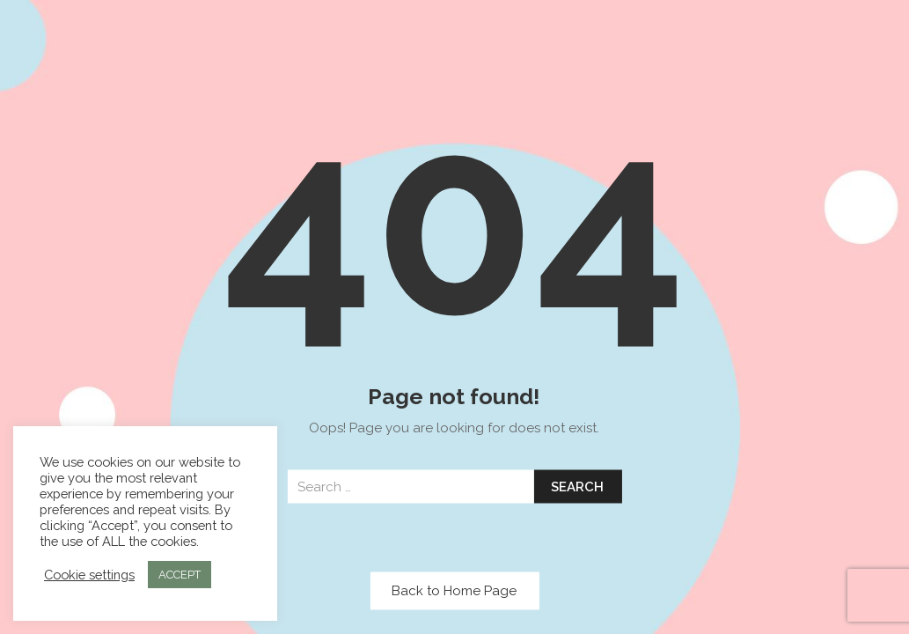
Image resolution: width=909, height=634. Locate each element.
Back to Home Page (454, 591)
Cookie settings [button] (89, 574)
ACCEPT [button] (179, 574)
